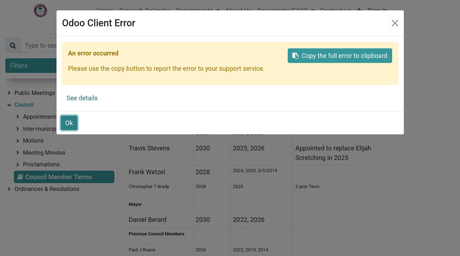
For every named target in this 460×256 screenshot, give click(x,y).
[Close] (395, 23)
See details (82, 98)
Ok (69, 123)
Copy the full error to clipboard (340, 55)
